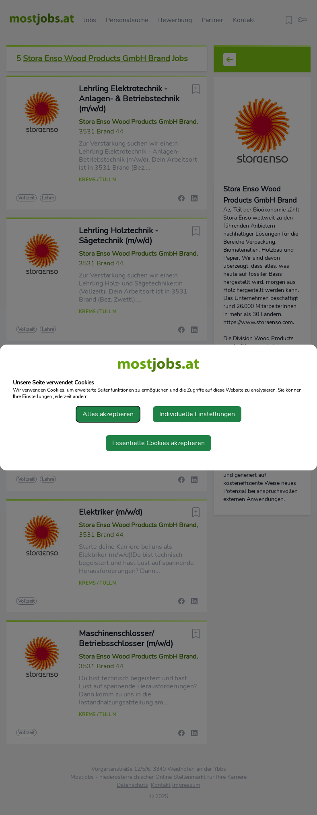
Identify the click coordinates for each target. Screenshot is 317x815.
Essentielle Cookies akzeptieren (158, 443)
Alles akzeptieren (108, 414)
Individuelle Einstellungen (197, 414)
